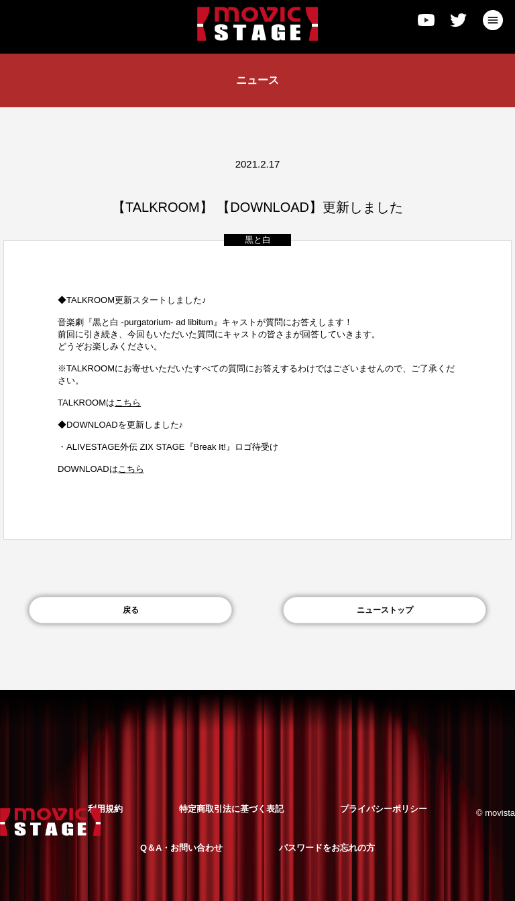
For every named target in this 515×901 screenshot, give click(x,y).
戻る (131, 610)
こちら (131, 469)
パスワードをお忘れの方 (327, 848)
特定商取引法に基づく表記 (231, 809)
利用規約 (105, 809)
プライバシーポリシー (383, 809)
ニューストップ (385, 610)
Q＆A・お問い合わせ (181, 848)
